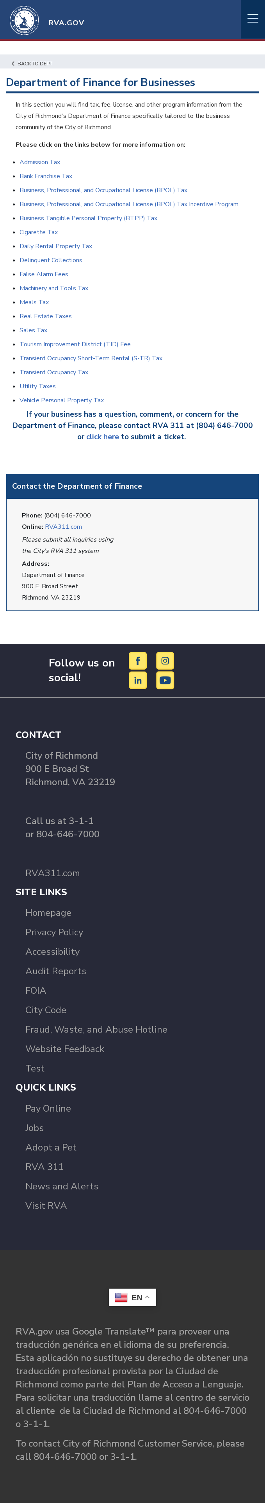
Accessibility (52, 951)
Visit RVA (46, 1206)
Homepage (48, 913)
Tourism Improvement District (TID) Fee (75, 344)
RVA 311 (44, 1167)
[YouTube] (165, 679)
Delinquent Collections (51, 260)
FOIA (35, 990)
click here (102, 437)
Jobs (34, 1128)
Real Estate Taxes (46, 316)
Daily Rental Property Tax (56, 246)
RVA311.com (63, 527)
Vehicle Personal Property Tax (62, 400)
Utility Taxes (38, 386)
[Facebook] (139, 660)
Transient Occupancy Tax (54, 372)
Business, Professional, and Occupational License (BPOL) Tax (103, 190)
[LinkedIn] (139, 679)
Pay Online (48, 1108)
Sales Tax (33, 330)
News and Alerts (61, 1186)
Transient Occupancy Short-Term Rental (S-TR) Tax (91, 358)
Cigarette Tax (39, 232)
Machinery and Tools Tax (54, 288)
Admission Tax (40, 162)
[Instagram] (165, 660)
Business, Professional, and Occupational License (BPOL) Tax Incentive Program (129, 204)
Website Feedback (64, 1049)
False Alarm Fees (44, 274)
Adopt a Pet (50, 1147)
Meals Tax (34, 302)
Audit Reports (55, 971)
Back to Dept (32, 63)
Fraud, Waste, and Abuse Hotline (96, 1029)
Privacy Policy (54, 932)
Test (34, 1068)
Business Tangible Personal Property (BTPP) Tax (88, 218)
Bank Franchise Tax (46, 176)
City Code (45, 1010)
